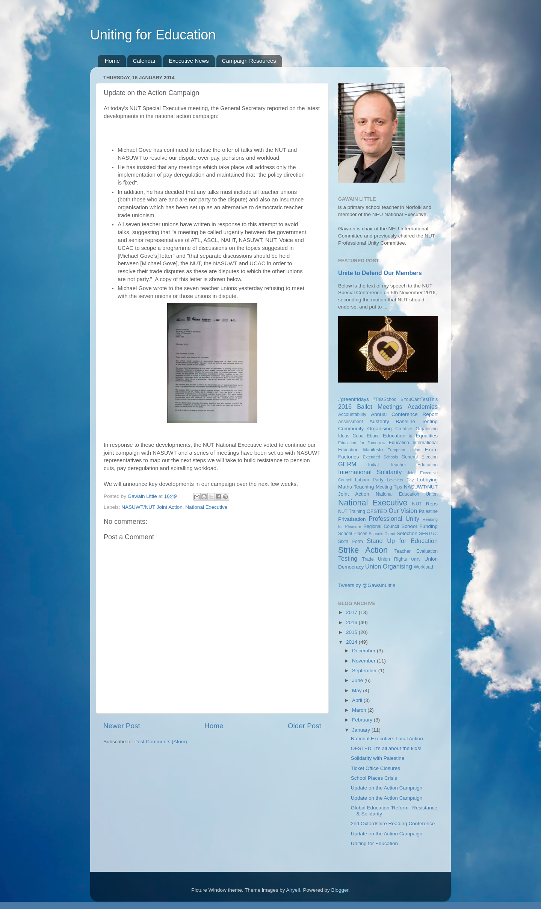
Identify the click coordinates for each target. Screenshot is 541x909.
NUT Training (351, 511)
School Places (352, 533)
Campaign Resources (249, 60)
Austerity (379, 421)
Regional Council (381, 526)
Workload (423, 567)
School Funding (419, 526)
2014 (352, 642)
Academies (423, 406)
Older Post (304, 726)
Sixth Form (350, 541)
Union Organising (388, 566)
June (358, 680)
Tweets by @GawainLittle (367, 585)
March (359, 710)
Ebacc (373, 436)
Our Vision (402, 510)
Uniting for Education (153, 34)
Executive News (189, 60)
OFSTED (377, 511)
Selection (406, 533)
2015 (352, 632)
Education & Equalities (410, 436)
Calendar (144, 60)
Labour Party (369, 479)
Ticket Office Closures (375, 768)
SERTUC (428, 533)
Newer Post (121, 726)
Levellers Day (400, 480)
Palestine (428, 511)
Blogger (340, 890)
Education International (413, 442)
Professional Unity (394, 518)
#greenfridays (353, 399)
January (362, 730)
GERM (347, 464)
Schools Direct (382, 533)
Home (112, 60)
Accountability (352, 414)
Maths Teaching (356, 487)
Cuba (358, 436)
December (364, 650)
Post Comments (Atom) (160, 741)
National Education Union (407, 494)
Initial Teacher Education (403, 464)
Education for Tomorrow (361, 442)
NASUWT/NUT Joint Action (152, 507)
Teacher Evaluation (416, 551)
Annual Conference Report (404, 414)
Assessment (350, 421)
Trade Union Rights (384, 559)
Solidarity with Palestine (378, 758)
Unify (415, 559)
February (363, 720)
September (365, 670)
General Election (420, 457)
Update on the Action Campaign (387, 788)
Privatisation (352, 519)
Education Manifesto (360, 449)
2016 (352, 622)
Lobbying (427, 479)
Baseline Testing (417, 421)
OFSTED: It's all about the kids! (386, 748)
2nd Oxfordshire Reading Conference (393, 823)
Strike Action (363, 550)
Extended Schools (380, 457)
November (364, 661)
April (358, 700)
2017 (352, 612)
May (357, 690)
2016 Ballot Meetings (370, 406)
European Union (403, 450)
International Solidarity (370, 472)
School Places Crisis (374, 778)
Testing (347, 558)
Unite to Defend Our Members (380, 273)
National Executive (206, 507)
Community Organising (365, 428)
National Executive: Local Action (387, 738)
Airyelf (293, 890)
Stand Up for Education (402, 540)
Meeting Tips (389, 487)
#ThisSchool (384, 399)
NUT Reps (425, 504)
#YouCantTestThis (419, 399)
